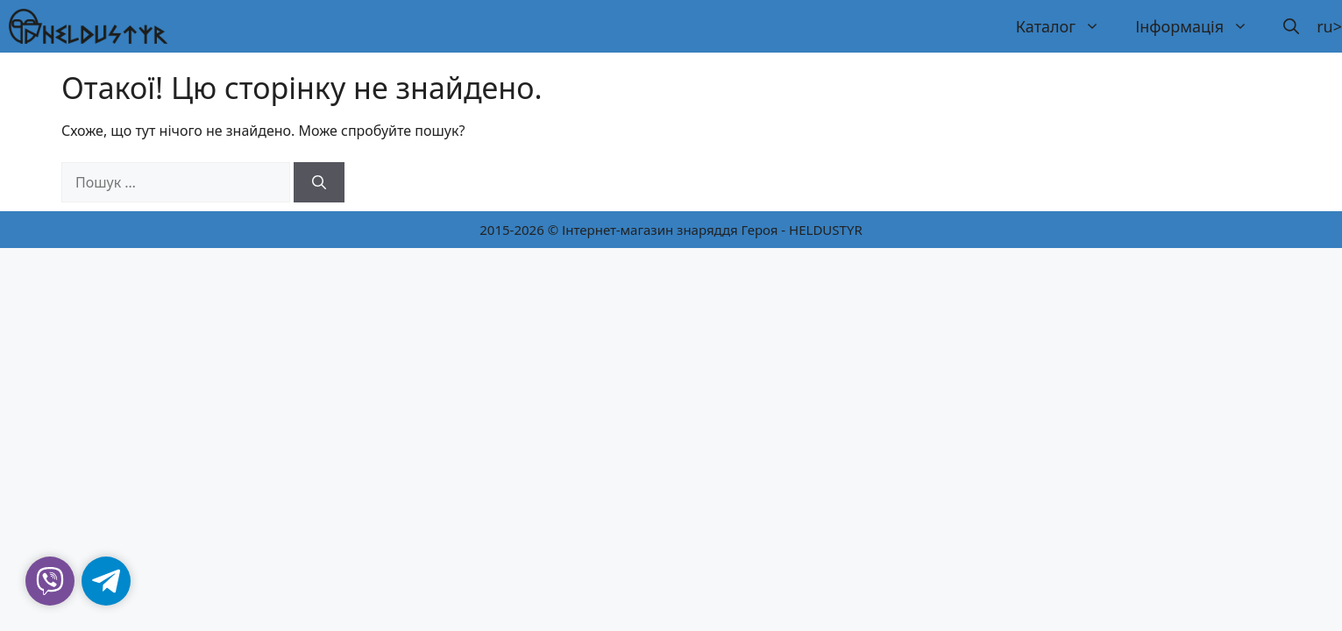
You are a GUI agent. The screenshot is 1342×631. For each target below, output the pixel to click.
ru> (1329, 26)
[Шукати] (319, 182)
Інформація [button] (1200, 26)
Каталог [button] (1067, 26)
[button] (1291, 26)
